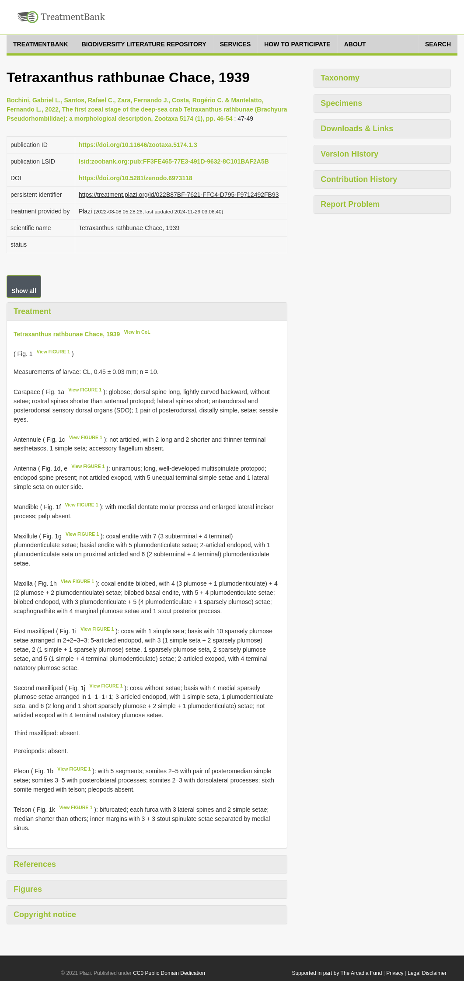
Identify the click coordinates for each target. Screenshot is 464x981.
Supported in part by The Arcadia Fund (337, 973)
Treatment (32, 311)
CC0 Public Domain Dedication (169, 973)
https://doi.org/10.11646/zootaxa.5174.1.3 (138, 144)
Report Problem (350, 204)
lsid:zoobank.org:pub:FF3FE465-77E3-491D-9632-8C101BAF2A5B (174, 161)
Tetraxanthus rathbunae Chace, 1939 (67, 333)
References (35, 864)
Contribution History (359, 179)
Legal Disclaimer (427, 973)
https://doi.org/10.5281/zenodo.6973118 (135, 178)
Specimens (341, 103)
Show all (23, 290)
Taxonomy (340, 77)
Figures (28, 889)
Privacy (394, 973)
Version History (349, 154)
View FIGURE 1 (53, 351)
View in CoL (137, 332)
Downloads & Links (357, 128)
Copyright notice (45, 914)
